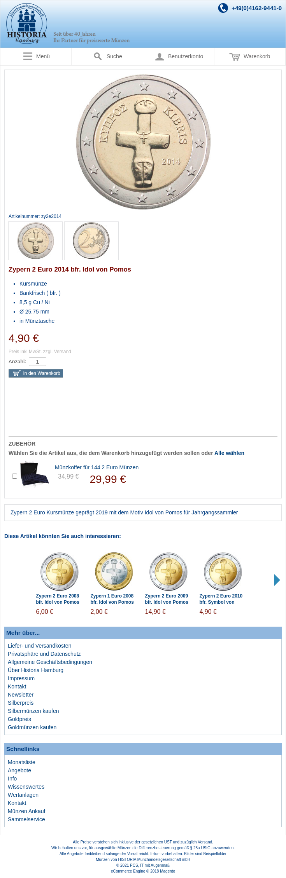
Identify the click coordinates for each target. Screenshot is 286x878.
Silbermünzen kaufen (33, 711)
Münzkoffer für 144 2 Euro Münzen (97, 467)
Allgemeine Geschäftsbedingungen (50, 662)
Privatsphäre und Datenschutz (44, 654)
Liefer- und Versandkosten (39, 646)
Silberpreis (20, 703)
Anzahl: (17, 361)
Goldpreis (19, 719)
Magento (167, 871)
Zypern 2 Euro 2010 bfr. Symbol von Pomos (221, 602)
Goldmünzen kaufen (32, 727)
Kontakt (17, 686)
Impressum (21, 678)
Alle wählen (229, 453)
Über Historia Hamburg (35, 670)
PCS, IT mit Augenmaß (150, 865)
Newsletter (20, 695)
